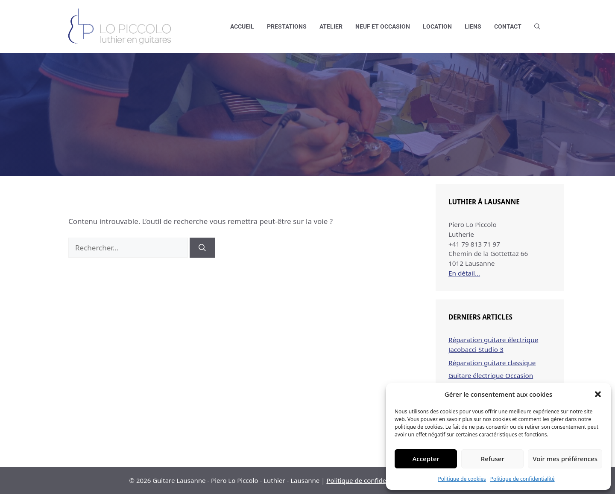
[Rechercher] (202, 248)
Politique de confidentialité (522, 478)
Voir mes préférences (565, 458)
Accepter (426, 458)
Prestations (287, 26)
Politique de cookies (462, 478)
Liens (473, 26)
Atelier (331, 26)
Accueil (242, 26)
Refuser (492, 458)
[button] (598, 394)
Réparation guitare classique (492, 362)
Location (437, 26)
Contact (507, 26)
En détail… (464, 273)
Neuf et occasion (382, 26)
